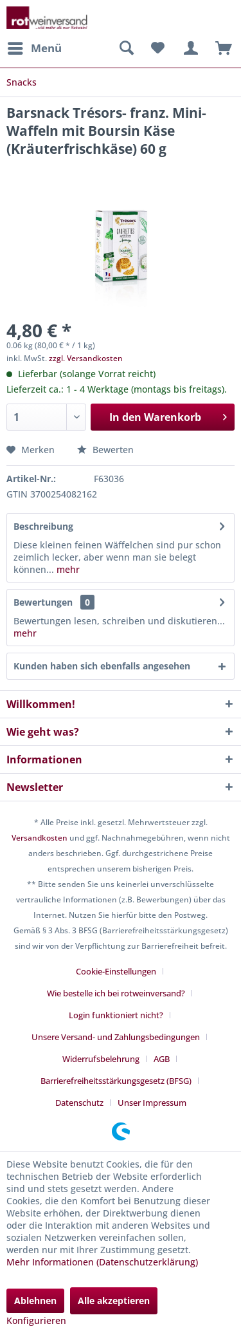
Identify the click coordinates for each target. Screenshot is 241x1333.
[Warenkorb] (220, 48)
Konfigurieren (36, 1320)
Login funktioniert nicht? (116, 1015)
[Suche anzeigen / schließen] (126, 48)
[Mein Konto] (189, 48)
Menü (35, 46)
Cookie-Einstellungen (116, 971)
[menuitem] (34, 48)
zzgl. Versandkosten (86, 358)
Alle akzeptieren (114, 1300)
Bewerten (105, 449)
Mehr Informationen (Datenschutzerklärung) (102, 1262)
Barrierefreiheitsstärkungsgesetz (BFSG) (116, 1080)
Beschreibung (43, 526)
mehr (67, 569)
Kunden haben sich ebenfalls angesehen (101, 666)
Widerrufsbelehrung (100, 1059)
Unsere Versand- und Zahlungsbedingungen (115, 1037)
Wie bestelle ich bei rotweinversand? (116, 993)
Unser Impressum (152, 1102)
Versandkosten (39, 837)
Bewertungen (43, 602)
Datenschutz (79, 1102)
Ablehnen (35, 1300)
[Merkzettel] (157, 48)
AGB (162, 1059)
